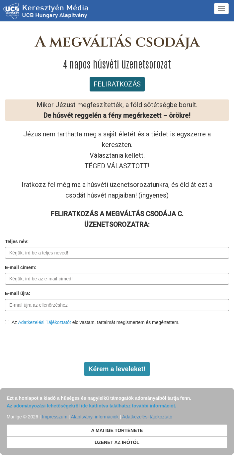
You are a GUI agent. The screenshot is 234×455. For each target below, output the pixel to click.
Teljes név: (17, 241)
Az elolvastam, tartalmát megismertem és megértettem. (92, 322)
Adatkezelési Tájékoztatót (44, 322)
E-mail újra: (17, 293)
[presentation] (55, 344)
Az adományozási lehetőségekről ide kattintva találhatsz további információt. (91, 405)
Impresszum (54, 416)
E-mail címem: (21, 267)
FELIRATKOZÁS (117, 84)
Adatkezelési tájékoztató (147, 416)
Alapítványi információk (94, 416)
